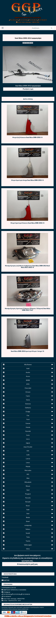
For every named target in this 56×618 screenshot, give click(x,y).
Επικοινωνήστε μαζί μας (27, 564)
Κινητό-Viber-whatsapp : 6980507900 (27, 22)
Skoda (28, 517)
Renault (27, 502)
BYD (27, 384)
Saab (27, 509)
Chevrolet (28, 388)
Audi (27, 368)
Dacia (28, 400)
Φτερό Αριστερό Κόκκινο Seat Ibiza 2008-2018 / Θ (27, 223)
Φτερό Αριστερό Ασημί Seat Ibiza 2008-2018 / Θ (27, 180)
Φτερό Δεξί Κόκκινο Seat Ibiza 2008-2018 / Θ (27, 137)
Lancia (28, 458)
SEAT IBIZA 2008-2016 (27, 42)
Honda (28, 427)
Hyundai (28, 431)
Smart (28, 521)
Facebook (5, 577)
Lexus (28, 462)
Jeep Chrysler (27, 447)
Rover (28, 506)
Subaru (28, 529)
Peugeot (28, 494)
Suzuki (28, 533)
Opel (27, 490)
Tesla (28, 537)
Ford (27, 419)
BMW (28, 380)
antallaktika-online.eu (17, 616)
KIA (28, 451)
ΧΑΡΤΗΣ (5, 580)
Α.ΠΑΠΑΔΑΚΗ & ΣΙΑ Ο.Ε (9, 587)
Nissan (28, 486)
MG (28, 474)
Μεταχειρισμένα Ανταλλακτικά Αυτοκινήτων (37, 616)
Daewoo (28, 404)
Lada (27, 455)
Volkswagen (28, 545)
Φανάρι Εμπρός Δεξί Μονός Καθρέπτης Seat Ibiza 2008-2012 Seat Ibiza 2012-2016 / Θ (27, 266)
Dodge (28, 411)
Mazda (28, 466)
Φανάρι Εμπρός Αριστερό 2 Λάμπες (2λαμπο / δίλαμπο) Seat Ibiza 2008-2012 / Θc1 (27, 309)
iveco (28, 439)
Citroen (27, 392)
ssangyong (27, 525)
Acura (28, 376)
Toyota (28, 541)
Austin (28, 372)
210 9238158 (32, 20)
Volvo (28, 549)
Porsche (28, 498)
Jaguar (28, 443)
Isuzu (28, 435)
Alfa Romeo (28, 364)
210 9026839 (42, 20)
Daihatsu (28, 408)
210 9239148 (23, 20)
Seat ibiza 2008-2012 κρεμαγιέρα (28, 38)
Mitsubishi (27, 482)
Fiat (28, 415)
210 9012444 (13, 20)
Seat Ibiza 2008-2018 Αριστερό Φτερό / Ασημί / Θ (27, 351)
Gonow (28, 423)
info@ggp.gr (6, 592)
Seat (27, 513)
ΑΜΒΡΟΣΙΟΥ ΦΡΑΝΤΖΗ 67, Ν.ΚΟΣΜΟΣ (28, 18)
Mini (27, 478)
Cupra (28, 396)
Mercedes (28, 470)
